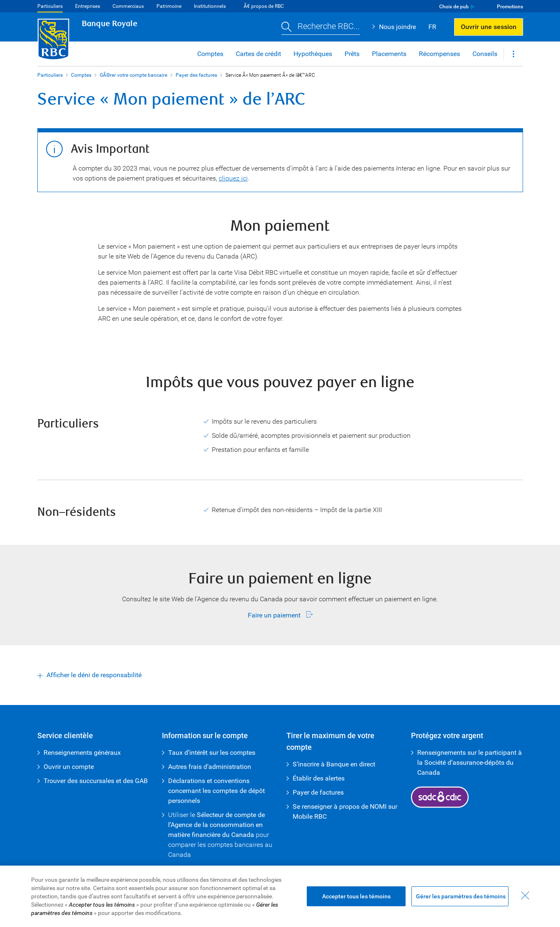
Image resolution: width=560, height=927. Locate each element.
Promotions (510, 7)
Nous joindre (397, 27)
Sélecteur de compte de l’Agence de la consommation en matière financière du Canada (216, 825)
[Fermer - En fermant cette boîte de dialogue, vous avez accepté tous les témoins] (525, 895)
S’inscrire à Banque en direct (334, 764)
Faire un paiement (275, 615)
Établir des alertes (319, 778)
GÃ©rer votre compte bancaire (133, 75)
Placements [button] (389, 54)
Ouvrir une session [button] (488, 27)
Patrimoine (169, 6)
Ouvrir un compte (69, 767)
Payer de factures (318, 792)
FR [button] (432, 27)
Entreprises (87, 6)
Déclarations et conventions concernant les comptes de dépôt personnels (216, 791)
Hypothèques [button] (312, 54)
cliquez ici (233, 178)
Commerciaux (128, 6)
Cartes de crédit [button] (258, 54)
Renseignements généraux (82, 752)
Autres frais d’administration (209, 767)
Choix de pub (454, 7)
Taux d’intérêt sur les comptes (211, 752)
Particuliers (50, 6)
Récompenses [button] (439, 54)
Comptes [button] (210, 54)
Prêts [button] (352, 54)
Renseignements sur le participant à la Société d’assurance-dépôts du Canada (469, 762)
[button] (320, 27)
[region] (280, 896)
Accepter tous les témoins (356, 896)
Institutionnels (210, 6)
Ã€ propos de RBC (264, 6)
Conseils (484, 54)
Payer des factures (196, 75)
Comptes (81, 75)
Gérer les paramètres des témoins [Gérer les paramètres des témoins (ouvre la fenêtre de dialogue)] (461, 896)
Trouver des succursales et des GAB (96, 781)
